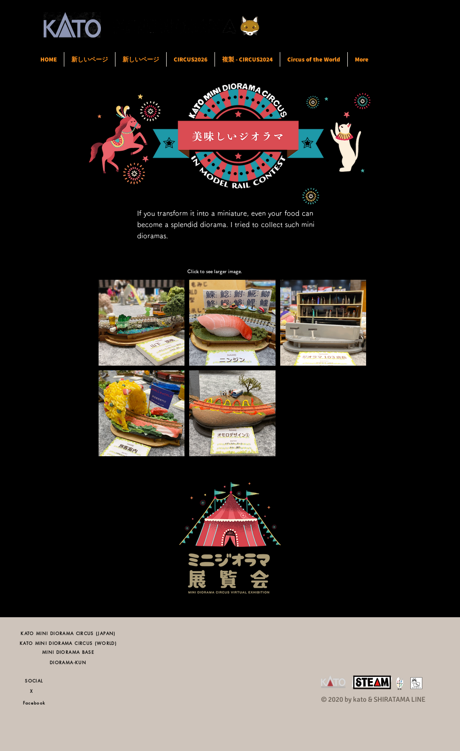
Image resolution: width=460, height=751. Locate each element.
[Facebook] (34, 702)
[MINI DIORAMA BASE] (68, 651)
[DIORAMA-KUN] (68, 662)
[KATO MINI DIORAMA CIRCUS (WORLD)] (68, 642)
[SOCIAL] (34, 680)
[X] (34, 690)
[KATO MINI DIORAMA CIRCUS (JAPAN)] (68, 633)
